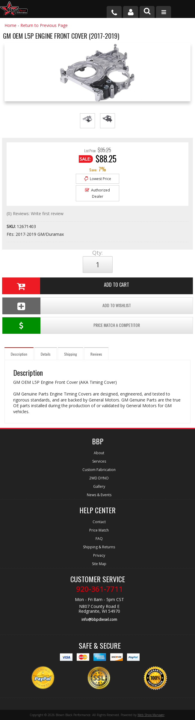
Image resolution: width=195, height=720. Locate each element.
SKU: (12, 226)
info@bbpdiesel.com (99, 619)
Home (10, 25)
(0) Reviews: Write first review (35, 213)
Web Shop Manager (150, 715)
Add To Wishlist (66, 306)
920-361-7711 (99, 589)
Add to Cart (65, 285)
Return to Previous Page (44, 25)
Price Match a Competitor (71, 325)
